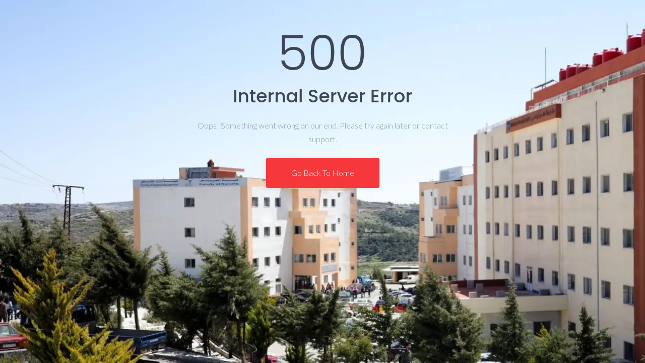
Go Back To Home (322, 172)
